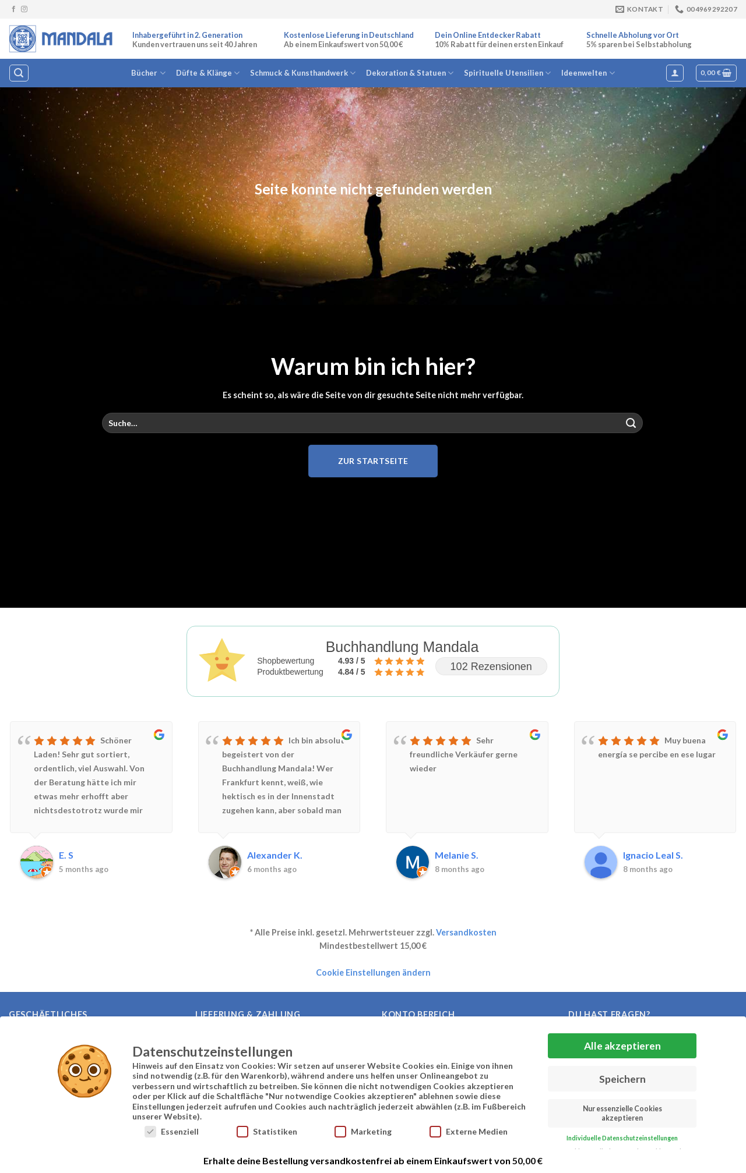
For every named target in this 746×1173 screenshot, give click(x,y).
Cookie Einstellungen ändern (373, 972)
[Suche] (18, 73)
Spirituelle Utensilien (507, 73)
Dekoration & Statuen (409, 73)
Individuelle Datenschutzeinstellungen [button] (622, 1136)
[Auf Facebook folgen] (13, 9)
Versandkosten (466, 932)
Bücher (148, 73)
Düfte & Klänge (208, 73)
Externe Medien (469, 1130)
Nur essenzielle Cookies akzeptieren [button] (622, 1112)
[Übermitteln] (631, 423)
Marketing (363, 1130)
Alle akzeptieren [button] (622, 1045)
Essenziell (172, 1130)
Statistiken (267, 1130)
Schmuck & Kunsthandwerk (303, 73)
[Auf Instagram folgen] (24, 9)
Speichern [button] (622, 1077)
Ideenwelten (587, 73)
